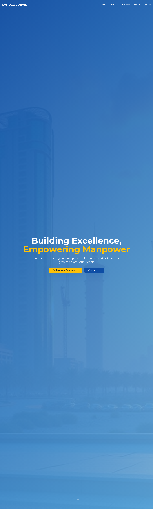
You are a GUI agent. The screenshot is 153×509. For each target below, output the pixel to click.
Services (114, 4)
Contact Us (94, 270)
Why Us (136, 4)
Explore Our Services (65, 270)
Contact (147, 4)
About (104, 4)
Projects (126, 4)
